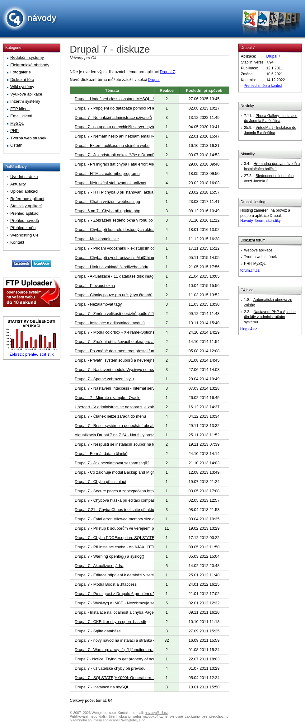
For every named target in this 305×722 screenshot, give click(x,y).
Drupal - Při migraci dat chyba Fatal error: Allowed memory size (130, 164)
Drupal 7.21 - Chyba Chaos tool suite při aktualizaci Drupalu (127, 509)
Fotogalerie (20, 72)
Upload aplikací (24, 191)
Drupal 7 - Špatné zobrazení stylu (104, 379)
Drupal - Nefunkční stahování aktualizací (110, 182)
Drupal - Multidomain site (97, 239)
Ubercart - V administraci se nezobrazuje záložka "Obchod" (127, 407)
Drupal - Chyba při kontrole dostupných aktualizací (119, 229)
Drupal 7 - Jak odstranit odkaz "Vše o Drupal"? (116, 154)
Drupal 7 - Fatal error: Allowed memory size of (115, 519)
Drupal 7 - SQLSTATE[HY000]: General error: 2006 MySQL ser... (132, 677)
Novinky (247, 106)
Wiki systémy (22, 86)
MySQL (17, 123)
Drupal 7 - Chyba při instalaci (100, 481)
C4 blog (247, 290)
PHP (14, 130)
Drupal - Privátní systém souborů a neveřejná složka (121, 360)
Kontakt (17, 242)
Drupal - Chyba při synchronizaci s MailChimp (115, 257)
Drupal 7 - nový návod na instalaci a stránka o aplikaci (122, 640)
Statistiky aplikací (26, 206)
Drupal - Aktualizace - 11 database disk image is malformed (127, 276)
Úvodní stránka (24, 176)
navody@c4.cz (156, 713)
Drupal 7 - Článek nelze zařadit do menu (110, 416)
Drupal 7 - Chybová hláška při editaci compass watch (121, 500)
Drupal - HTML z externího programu (107, 173)
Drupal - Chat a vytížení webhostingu (107, 201)
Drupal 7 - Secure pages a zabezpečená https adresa (122, 491)
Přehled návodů (24, 220)
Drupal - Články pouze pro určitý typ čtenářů (113, 295)
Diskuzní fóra (22, 79)
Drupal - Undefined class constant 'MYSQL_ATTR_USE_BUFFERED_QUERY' (144, 98)
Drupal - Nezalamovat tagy (98, 304)
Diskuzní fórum (253, 240)
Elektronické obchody (29, 65)
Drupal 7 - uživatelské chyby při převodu (110, 668)
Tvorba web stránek (28, 138)
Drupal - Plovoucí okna (95, 285)
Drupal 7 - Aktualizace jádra (99, 565)
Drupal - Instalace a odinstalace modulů (110, 323)
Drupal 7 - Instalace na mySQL (102, 687)
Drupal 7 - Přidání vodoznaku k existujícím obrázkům (121, 248)
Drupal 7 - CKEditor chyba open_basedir (110, 621)
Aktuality (248, 154)
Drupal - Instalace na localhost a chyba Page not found (123, 612)
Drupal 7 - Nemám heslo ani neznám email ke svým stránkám (129, 136)
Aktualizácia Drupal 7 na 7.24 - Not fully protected (118, 435)
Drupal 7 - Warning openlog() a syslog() (109, 556)
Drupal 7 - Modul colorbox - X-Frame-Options (114, 332)
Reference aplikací (27, 198)
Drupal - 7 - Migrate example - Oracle (107, 397)
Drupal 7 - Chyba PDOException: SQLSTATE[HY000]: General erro (134, 537)
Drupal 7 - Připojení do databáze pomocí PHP (115, 108)
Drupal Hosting (253, 202)
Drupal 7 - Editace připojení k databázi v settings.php (121, 575)
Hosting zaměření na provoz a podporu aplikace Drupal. (265, 215)
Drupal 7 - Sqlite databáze (98, 631)
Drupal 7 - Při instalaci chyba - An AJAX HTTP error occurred (128, 547)
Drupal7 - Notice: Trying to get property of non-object (121, 659)
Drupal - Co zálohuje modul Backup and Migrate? (118, 472)
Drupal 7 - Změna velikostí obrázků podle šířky (116, 313)
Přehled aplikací (25, 213)
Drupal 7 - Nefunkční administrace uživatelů (113, 117)
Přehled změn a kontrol (263, 85)
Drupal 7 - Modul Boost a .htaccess (106, 584)
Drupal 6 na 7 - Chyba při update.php (107, 211)
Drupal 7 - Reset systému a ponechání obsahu (116, 425)
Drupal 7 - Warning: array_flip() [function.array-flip (118, 649)
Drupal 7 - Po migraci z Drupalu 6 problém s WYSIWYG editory (130, 593)
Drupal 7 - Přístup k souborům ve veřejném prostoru (120, 528)
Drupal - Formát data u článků (101, 453)
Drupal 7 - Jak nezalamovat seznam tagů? (112, 463)
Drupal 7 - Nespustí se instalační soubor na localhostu (122, 444)
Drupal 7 (167, 71)
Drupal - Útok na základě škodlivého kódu (111, 267)
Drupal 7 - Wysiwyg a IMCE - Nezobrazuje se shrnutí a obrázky (130, 603)
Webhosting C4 (24, 235)
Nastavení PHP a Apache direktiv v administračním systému (270, 317)
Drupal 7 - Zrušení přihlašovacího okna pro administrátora (125, 341)
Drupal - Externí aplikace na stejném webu (112, 145)
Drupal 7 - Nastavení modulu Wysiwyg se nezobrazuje (122, 369)
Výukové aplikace (26, 94)
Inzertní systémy (25, 101)
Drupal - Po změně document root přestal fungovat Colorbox (128, 351)
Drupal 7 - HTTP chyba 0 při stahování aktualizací (118, 192)
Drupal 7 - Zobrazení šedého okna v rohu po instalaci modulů (128, 220)
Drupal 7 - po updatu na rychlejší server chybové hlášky (124, 126)
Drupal (154, 79)
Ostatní (17, 145)
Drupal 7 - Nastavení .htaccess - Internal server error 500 (125, 388)
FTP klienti (20, 108)
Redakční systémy (27, 57)
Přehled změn (22, 227)
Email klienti (21, 116)
